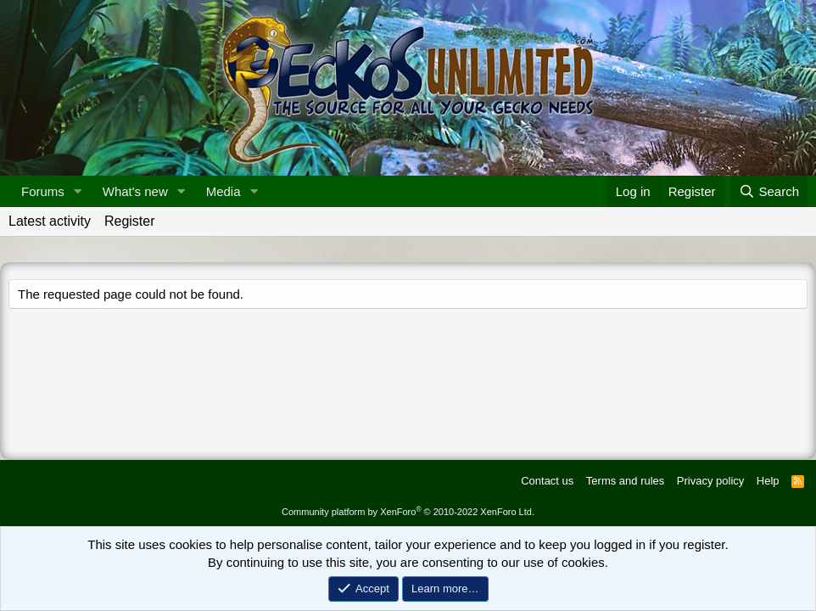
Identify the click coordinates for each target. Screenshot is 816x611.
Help (768, 480)
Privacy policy (710, 480)
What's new (135, 191)
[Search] (769, 191)
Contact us (547, 480)
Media (223, 191)
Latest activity (49, 221)
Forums (42, 191)
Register (129, 221)
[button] (78, 191)
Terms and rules (625, 480)
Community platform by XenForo (408, 512)
